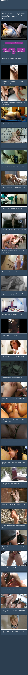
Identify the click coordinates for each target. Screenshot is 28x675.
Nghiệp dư (20, 49)
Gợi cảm (12, 49)
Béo (5, 49)
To (13, 51)
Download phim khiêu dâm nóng (14, 42)
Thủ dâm (7, 51)
